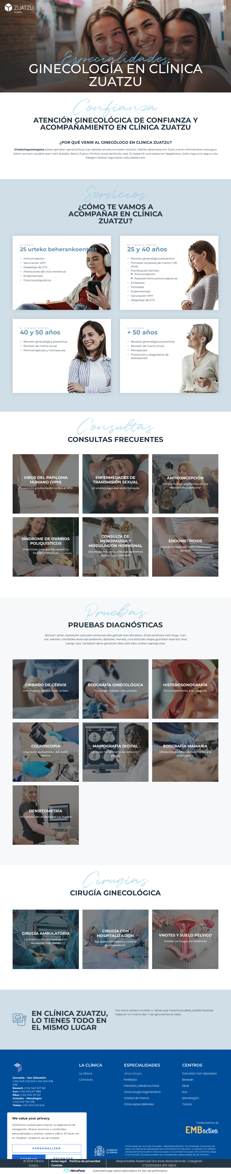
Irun (184, 1092)
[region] (47, 1135)
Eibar (185, 1086)
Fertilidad (130, 1080)
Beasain (187, 1080)
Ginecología (132, 1073)
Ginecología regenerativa (142, 1092)
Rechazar (46, 1149)
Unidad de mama (136, 1098)
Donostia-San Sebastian (199, 1073)
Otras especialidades (139, 1104)
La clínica (85, 1073)
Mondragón (190, 1098)
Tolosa (187, 1104)
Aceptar (46, 1158)
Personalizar (46, 1139)
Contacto (86, 1080)
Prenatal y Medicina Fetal (141, 1086)
